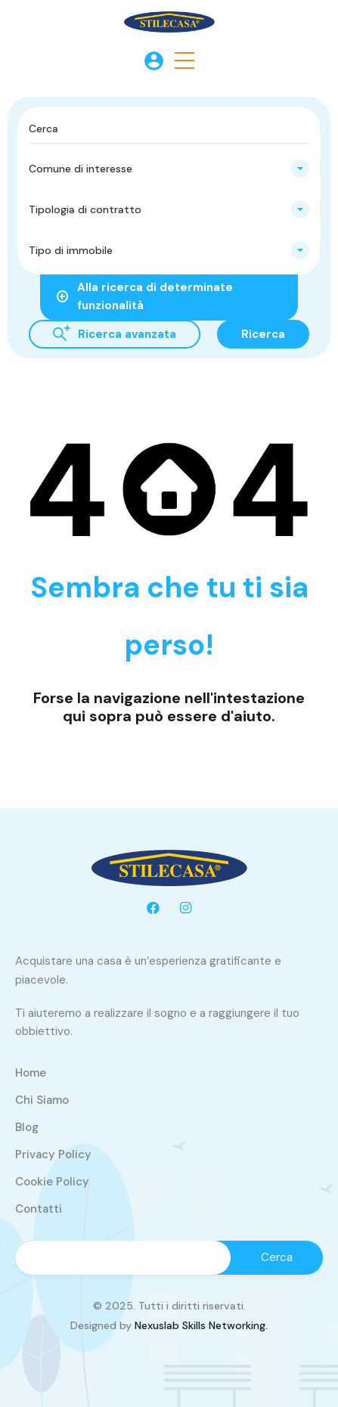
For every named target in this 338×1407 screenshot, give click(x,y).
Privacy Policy (53, 1154)
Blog (27, 1127)
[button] (184, 61)
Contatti (38, 1208)
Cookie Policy (52, 1181)
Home (30, 1072)
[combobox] (169, 168)
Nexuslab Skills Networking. (201, 1325)
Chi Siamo (42, 1100)
